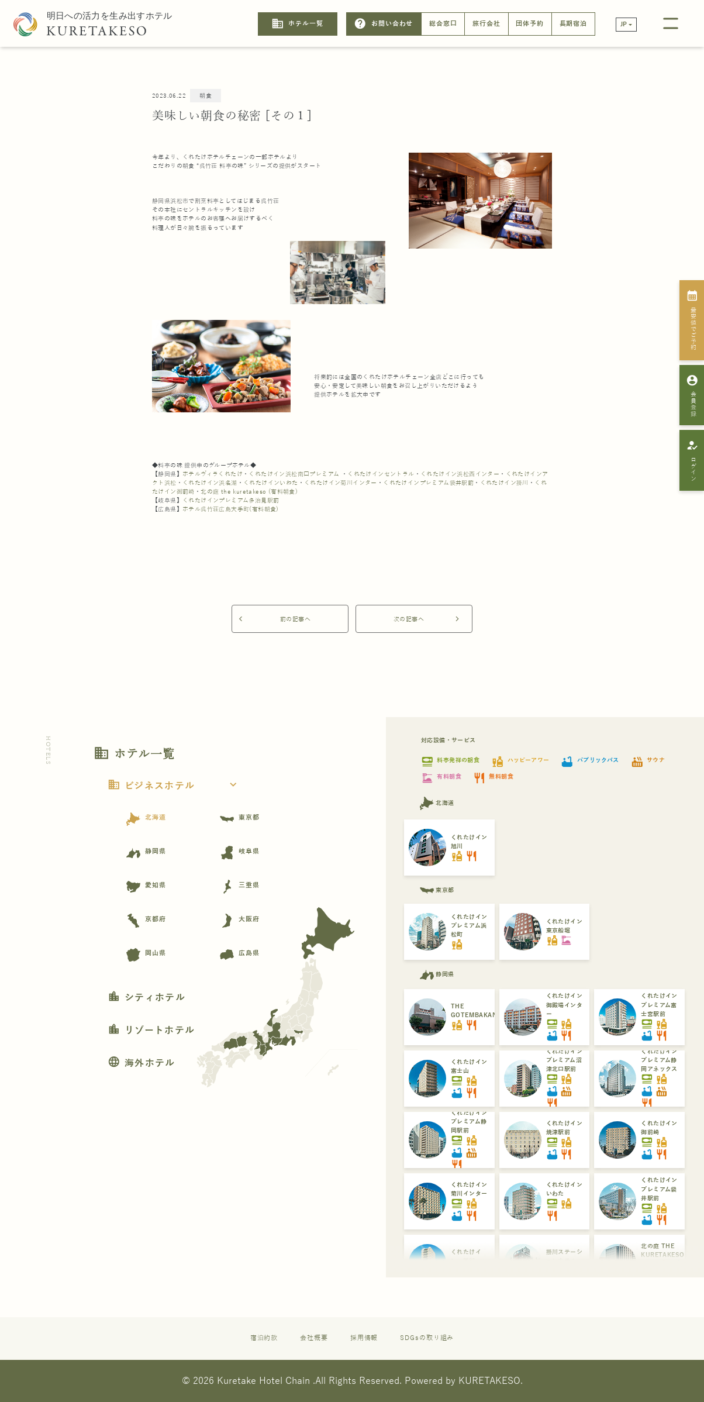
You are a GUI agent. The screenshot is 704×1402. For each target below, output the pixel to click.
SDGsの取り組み (427, 1338)
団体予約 (530, 23)
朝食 (205, 95)
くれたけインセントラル (380, 474)
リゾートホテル (151, 1030)
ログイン (692, 460)
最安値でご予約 (692, 320)
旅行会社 (486, 23)
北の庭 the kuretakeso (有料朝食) (249, 491)
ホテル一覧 (297, 23)
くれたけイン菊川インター (340, 483)
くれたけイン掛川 (504, 483)
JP (623, 24)
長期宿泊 (574, 23)
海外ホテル (141, 1063)
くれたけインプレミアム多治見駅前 (230, 500)
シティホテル (146, 998)
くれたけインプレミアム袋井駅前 (428, 483)
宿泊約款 (264, 1338)
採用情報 (364, 1338)
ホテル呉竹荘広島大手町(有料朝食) (230, 509)
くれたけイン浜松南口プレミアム (294, 474)
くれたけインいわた (270, 483)
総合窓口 (443, 23)
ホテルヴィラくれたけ (212, 474)
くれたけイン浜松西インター (459, 474)
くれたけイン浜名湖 (209, 483)
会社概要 (314, 1338)
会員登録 (692, 395)
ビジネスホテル (176, 786)
